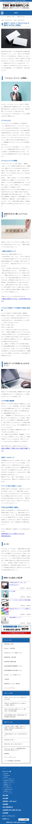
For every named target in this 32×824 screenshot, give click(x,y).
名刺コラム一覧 (10, 16)
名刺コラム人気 (8, 722)
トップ (2, 16)
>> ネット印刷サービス (7, 787)
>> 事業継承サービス (7, 784)
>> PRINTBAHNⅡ (6, 775)
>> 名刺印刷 (5, 777)
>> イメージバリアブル (7, 793)
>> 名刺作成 (5, 773)
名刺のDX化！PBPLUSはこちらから (16, 822)
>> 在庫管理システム (7, 791)
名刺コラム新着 (8, 693)
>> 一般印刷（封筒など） (8, 789)
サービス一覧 (7, 640)
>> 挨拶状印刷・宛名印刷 (8, 780)
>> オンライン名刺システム (8, 778)
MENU (16, 13)
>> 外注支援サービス (7, 785)
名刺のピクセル (20, 16)
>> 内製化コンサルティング (8, 782)
